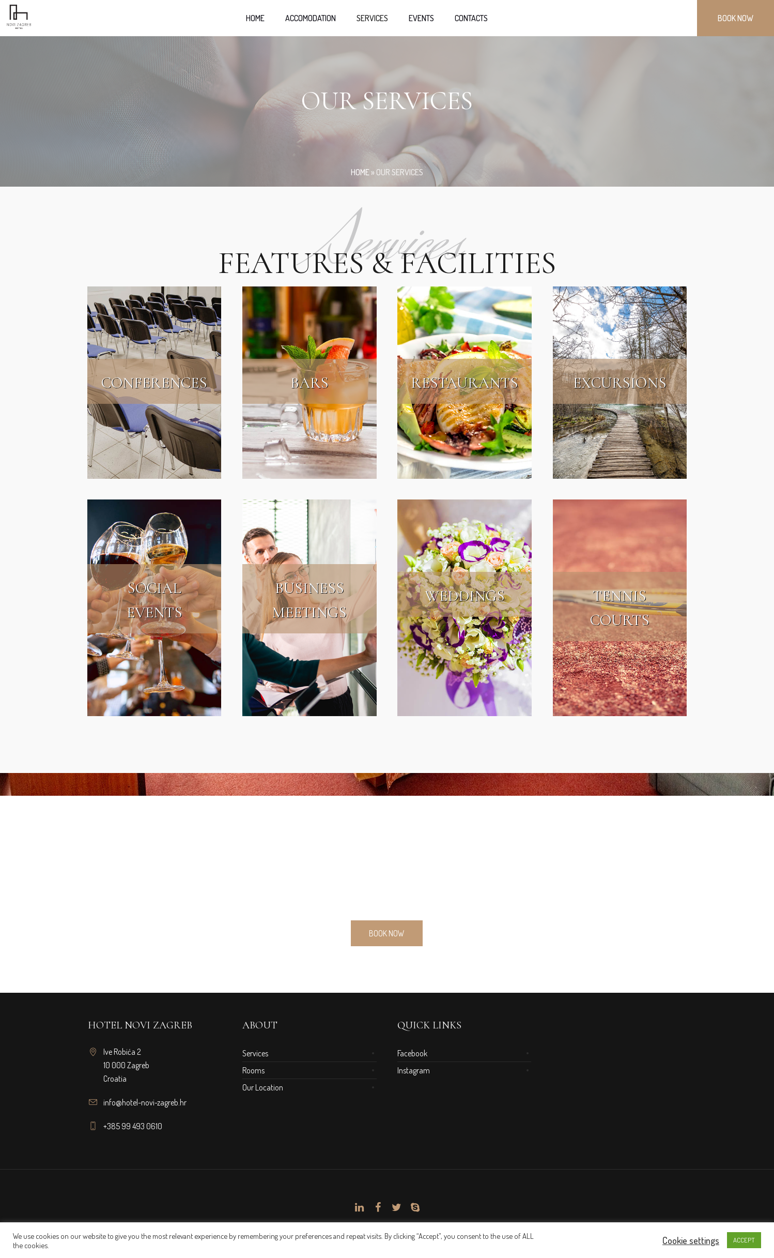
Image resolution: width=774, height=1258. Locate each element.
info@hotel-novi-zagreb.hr (145, 1102)
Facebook (412, 1053)
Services (255, 1053)
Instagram (413, 1070)
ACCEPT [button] (744, 1240)
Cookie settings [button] (690, 1240)
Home (360, 172)
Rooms (253, 1070)
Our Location (262, 1087)
